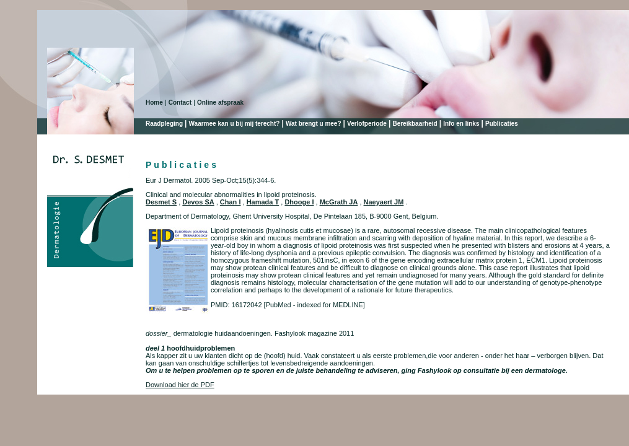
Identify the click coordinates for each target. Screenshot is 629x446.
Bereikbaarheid (414, 123)
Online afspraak (220, 102)
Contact (180, 102)
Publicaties (501, 123)
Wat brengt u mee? (313, 123)
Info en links (461, 123)
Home (154, 102)
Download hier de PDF (180, 384)
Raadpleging (164, 123)
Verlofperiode (367, 123)
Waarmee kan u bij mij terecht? (234, 123)
